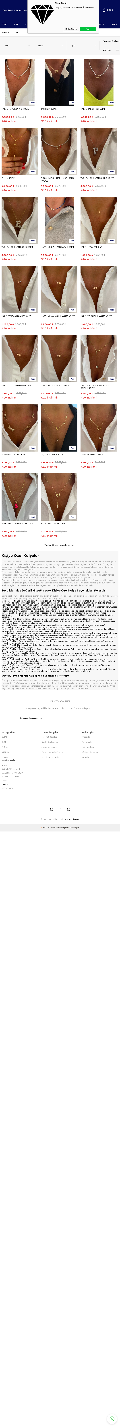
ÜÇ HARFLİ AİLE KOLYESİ (52, 454)
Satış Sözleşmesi (49, 747)
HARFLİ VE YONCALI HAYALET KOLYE (58, 316)
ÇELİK (101, 24)
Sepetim (85, 757)
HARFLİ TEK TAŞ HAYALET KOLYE (16, 316)
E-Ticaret (51, 827)
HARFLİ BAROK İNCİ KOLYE (93, 109)
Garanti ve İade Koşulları (52, 752)
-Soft (44, 827)
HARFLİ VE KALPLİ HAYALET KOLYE (96, 316)
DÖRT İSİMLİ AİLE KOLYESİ (13, 454)
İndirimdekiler (88, 747)
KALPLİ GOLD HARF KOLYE (53, 523)
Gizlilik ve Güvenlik (50, 757)
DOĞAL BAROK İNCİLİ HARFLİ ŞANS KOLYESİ (57, 179)
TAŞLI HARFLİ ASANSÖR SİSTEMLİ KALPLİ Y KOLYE (95, 386)
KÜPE (16, 24)
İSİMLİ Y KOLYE (8, 178)
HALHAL (114, 24)
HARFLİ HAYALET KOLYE (91, 247)
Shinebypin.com (72, 819)
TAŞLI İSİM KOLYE (48, 109)
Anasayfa (86, 736)
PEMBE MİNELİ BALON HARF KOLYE (17, 523)
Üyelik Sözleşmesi (49, 742)
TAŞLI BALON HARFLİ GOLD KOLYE (17, 247)
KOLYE (4, 24)
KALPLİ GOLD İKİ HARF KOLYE (94, 454)
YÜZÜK (5, 747)
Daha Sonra (71, 29)
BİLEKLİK (5, 752)
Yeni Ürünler (87, 742)
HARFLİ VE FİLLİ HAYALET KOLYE (55, 385)
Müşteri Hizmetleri (90, 752)
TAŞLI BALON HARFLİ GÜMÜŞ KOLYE (97, 178)
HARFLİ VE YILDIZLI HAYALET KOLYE (18, 385)
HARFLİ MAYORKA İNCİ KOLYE (15, 109)
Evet (88, 29)
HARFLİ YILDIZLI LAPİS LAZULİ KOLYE (57, 247)
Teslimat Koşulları (49, 736)
